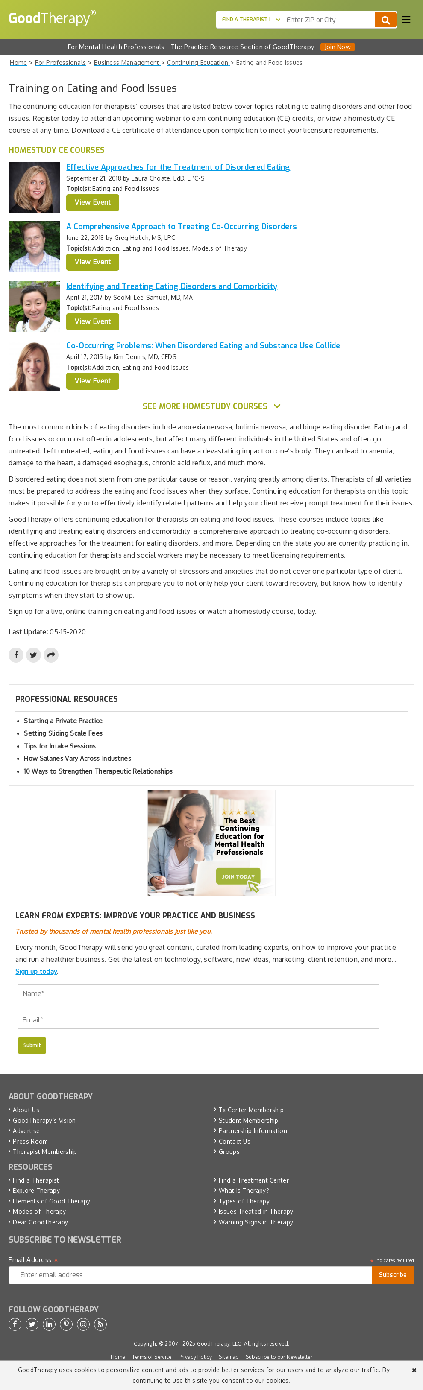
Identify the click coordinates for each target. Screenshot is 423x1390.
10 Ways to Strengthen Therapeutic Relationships (98, 771)
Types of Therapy (244, 1201)
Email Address (34, 1259)
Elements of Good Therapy (51, 1201)
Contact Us (234, 1141)
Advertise (26, 1130)
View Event (93, 202)
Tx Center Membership (251, 1109)
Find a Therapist (36, 1180)
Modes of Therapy (39, 1211)
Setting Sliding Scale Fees (63, 733)
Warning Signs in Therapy (256, 1222)
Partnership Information (253, 1130)
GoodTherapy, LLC (219, 1343)
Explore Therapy (36, 1190)
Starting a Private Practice (63, 721)
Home (118, 1357)
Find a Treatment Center (254, 1180)
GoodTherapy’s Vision (44, 1120)
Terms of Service (152, 1357)
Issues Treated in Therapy (256, 1211)
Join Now (338, 47)
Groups (229, 1151)
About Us (26, 1109)
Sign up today (36, 971)
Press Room (30, 1141)
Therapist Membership (45, 1151)
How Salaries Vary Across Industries (77, 758)
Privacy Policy (195, 1357)
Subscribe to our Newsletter (279, 1357)
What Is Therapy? (244, 1190)
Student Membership (248, 1120)
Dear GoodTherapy (40, 1222)
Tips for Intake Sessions (60, 746)
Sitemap (228, 1357)
